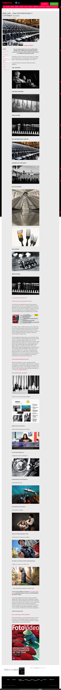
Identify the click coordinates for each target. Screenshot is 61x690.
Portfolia (30, 6)
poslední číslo (37, 667)
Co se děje (7, 6)
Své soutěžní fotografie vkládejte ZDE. (19, 297)
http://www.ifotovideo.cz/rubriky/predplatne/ (21, 614)
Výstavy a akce (42, 6)
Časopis (25, 6)
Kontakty (48, 6)
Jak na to (21, 6)
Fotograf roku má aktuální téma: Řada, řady (20, 359)
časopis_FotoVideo (6, 69)
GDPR (41, 680)
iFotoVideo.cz (44, 3)
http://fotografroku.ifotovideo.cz (21, 369)
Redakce (15, 17)
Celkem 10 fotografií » (28, 45)
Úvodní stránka (5, 9)
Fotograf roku (54, 3)
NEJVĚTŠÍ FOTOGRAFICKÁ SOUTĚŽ (6, 60)
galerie (4, 64)
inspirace (4, 66)
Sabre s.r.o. (56, 685)
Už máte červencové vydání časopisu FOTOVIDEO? (22, 301)
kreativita (4, 62)
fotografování (5, 51)
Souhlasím (40, 689)
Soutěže (12, 6)
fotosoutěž (5, 58)
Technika (16, 6)
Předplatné (36, 6)
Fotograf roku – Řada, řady (6, 56)
